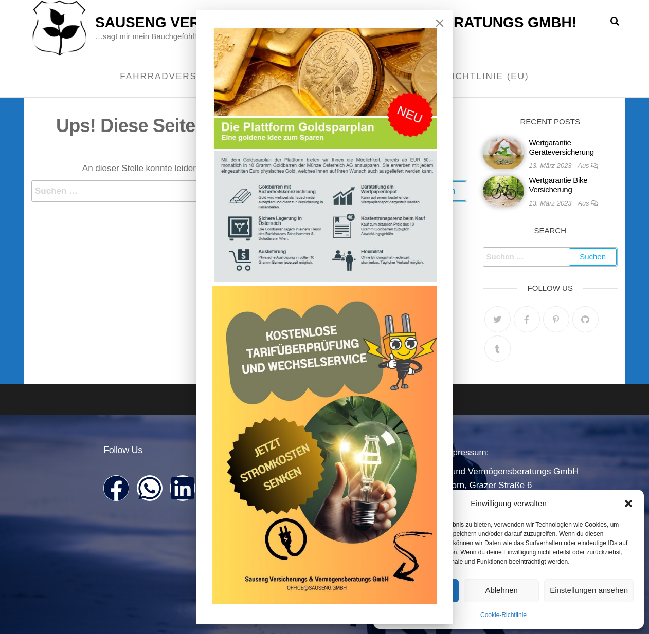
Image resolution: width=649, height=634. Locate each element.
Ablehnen (501, 590)
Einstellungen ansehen (589, 590)
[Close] (439, 23)
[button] (628, 503)
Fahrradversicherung (185, 76)
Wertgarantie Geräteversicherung (561, 147)
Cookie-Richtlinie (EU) (465, 76)
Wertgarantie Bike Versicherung (558, 185)
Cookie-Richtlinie (503, 615)
